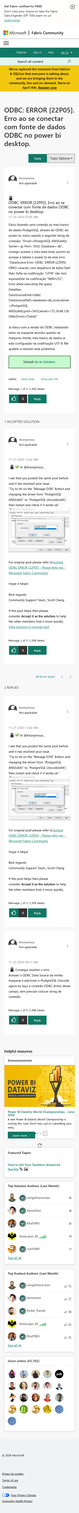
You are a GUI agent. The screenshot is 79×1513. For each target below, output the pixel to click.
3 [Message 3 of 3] (21, 640)
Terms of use (10, 1480)
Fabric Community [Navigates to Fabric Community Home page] (47, 32)
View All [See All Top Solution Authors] (15, 1258)
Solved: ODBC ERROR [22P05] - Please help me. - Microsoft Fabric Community (37, 567)
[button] (37, 158)
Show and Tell (49, 379)
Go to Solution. (45, 362)
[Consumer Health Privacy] (39, 1501)
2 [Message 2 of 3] (21, 1010)
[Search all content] (44, 61)
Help (51, 52)
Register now (47, 87)
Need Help (27, 379)
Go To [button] (65, 52)
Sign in (37, 52)
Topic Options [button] (60, 158)
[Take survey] (22, 1132)
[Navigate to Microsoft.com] (14, 32)
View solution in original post (29, 627)
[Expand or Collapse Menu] (6, 43)
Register (22, 52)
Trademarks (9, 1487)
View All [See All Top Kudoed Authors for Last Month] (15, 1345)
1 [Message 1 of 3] (21, 389)
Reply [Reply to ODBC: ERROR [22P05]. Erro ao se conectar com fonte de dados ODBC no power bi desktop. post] (37, 399)
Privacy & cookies (13, 1473)
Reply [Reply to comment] (37, 650)
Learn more (12, 20)
